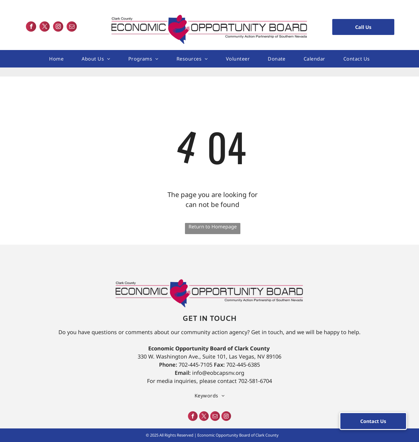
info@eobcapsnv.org (218, 372)
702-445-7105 (195, 364)
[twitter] (44, 27)
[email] (72, 27)
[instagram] (58, 27)
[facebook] (31, 27)
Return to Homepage (213, 226)
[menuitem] (56, 59)
